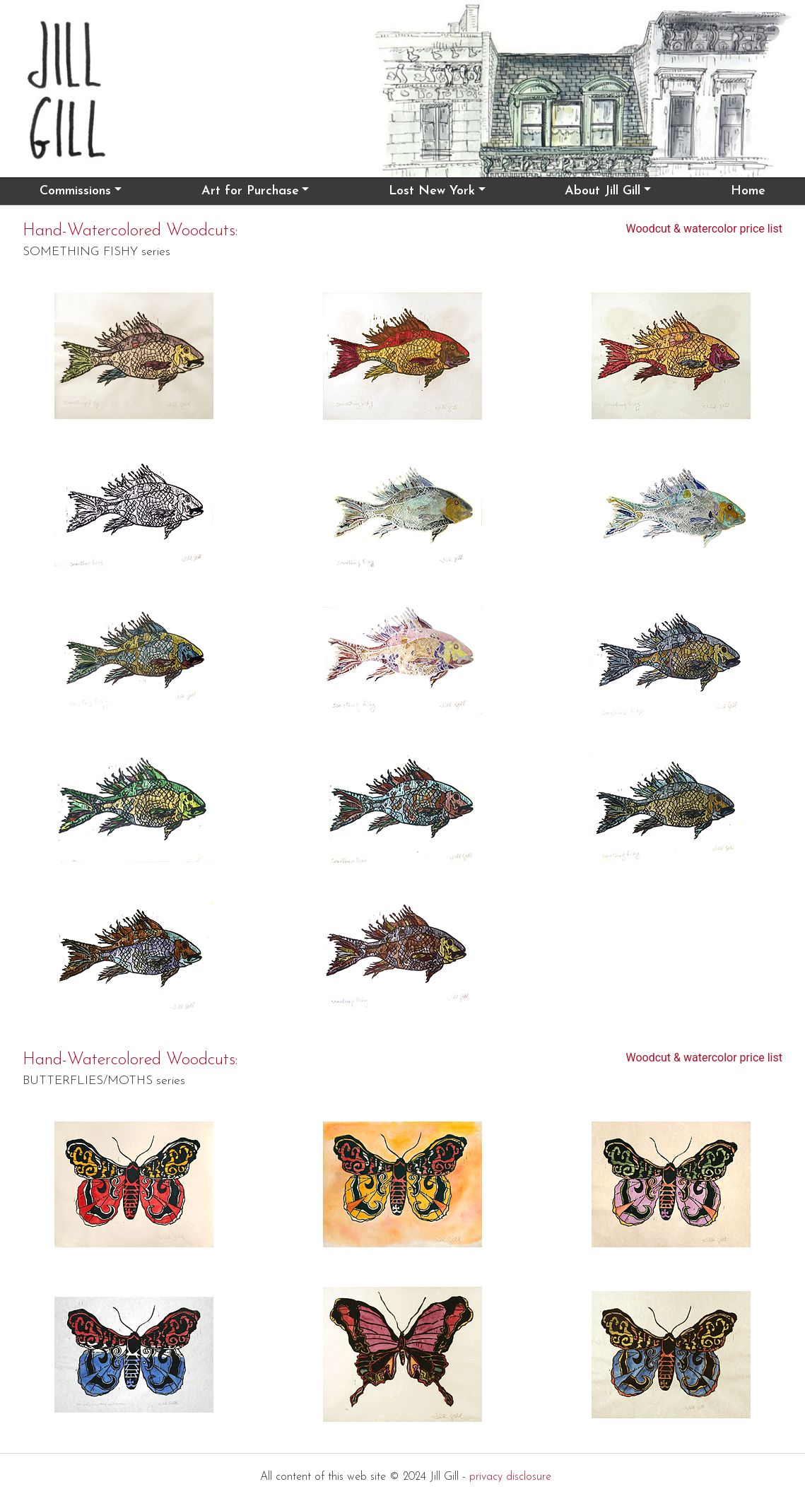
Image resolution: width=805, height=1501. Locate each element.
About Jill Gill (602, 191)
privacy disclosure (510, 1477)
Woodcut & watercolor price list (703, 228)
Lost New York (432, 191)
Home (748, 191)
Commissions (75, 191)
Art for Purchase (250, 191)
